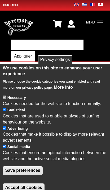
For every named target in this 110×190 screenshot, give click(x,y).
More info (63, 103)
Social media (18, 163)
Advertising (17, 145)
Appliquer (23, 56)
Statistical (16, 127)
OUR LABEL (11, 5)
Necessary (16, 114)
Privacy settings (55, 76)
